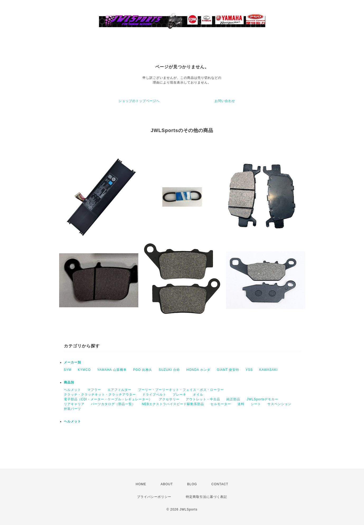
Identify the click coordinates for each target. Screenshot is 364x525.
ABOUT (166, 484)
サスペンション (279, 404)
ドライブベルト (154, 394)
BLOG (192, 484)
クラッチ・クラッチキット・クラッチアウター (100, 394)
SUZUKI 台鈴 (169, 370)
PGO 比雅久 (142, 370)
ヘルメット (72, 390)
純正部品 (233, 399)
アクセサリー (169, 399)
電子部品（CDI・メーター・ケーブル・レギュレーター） (108, 399)
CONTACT (219, 484)
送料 (241, 404)
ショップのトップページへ (139, 101)
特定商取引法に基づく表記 (206, 497)
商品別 (69, 382)
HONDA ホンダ (198, 370)
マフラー (94, 390)
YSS (249, 370)
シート (256, 404)
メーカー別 (72, 362)
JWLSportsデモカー (262, 399)
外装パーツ (72, 409)
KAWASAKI (268, 370)
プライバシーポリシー (154, 497)
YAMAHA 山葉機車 (111, 370)
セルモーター (220, 404)
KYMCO (84, 370)
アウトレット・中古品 (203, 399)
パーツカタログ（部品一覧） (113, 404)
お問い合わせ (225, 101)
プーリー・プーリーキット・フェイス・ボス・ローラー (181, 390)
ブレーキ (179, 394)
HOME (141, 484)
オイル (198, 394)
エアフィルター (119, 390)
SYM (68, 370)
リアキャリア (74, 404)
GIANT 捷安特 (228, 370)
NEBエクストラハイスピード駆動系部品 (173, 404)
